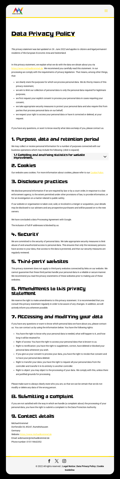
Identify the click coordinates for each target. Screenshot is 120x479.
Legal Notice (68, 466)
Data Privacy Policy (86, 466)
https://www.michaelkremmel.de (27, 68)
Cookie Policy (96, 172)
